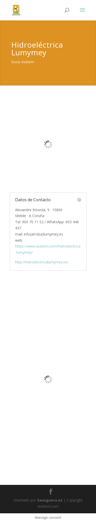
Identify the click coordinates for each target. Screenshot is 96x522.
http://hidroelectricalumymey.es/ (41, 262)
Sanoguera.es (49, 500)
